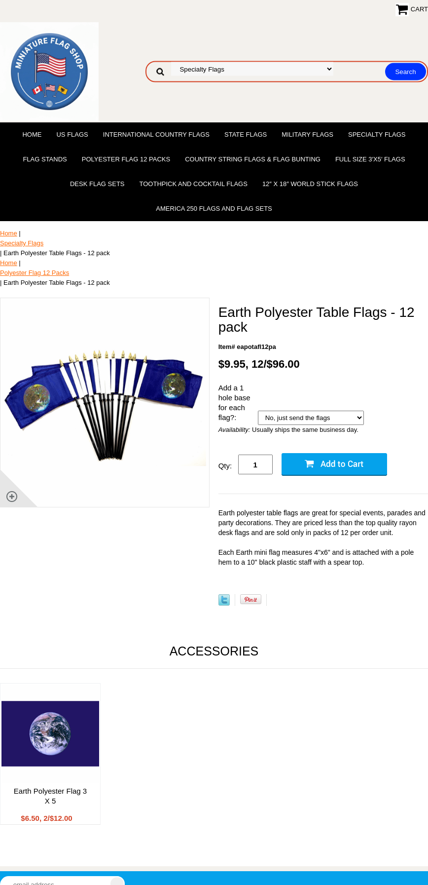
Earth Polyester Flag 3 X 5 (50, 796)
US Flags (72, 134)
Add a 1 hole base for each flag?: (234, 403)
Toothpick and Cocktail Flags (194, 184)
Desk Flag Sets (97, 184)
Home (31, 134)
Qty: (225, 466)
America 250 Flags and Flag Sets (214, 208)
